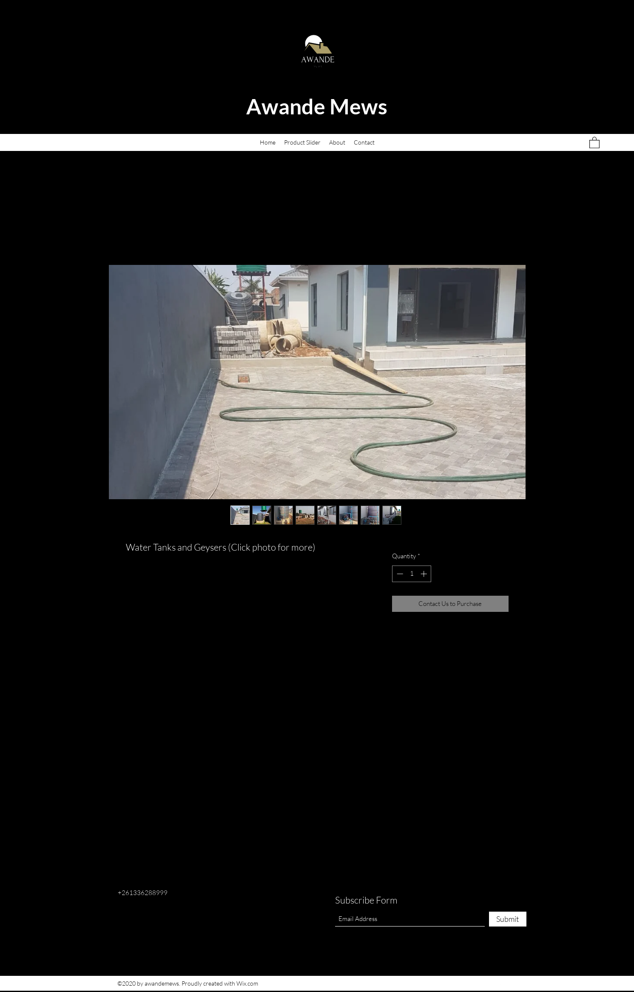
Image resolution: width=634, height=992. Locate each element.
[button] (594, 142)
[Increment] (424, 574)
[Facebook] (487, 983)
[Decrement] (399, 574)
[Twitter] (500, 983)
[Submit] (507, 919)
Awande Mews (319, 106)
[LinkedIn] (513, 983)
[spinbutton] (412, 574)
